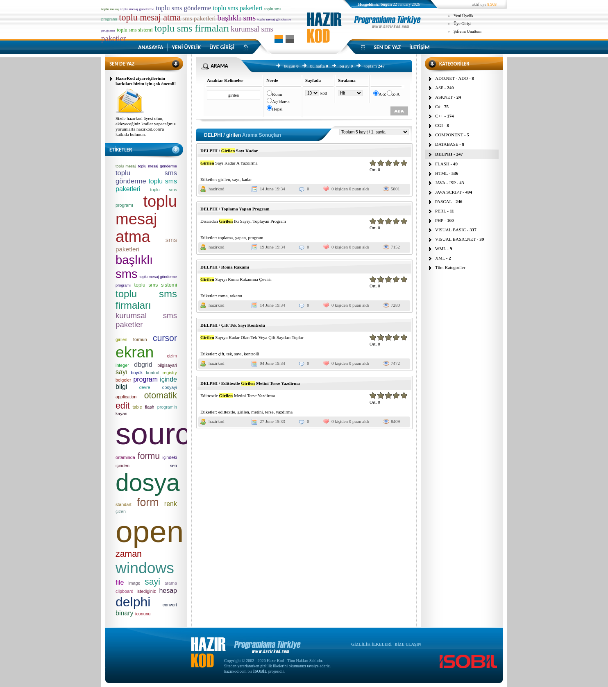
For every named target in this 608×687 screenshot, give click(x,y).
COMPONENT (449, 134)
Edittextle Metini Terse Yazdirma (237, 395)
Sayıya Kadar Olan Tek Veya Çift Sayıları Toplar (251, 337)
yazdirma (284, 411)
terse (269, 411)
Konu (277, 94)
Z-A (395, 94)
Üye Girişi (462, 23)
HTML (441, 173)
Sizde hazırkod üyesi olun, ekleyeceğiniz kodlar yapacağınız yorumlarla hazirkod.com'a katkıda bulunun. (146, 126)
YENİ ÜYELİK (186, 47)
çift (221, 353)
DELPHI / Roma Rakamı (224, 266)
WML (440, 248)
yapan (240, 237)
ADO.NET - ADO (451, 78)
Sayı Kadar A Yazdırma (229, 162)
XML (440, 257)
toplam (370, 65)
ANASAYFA (150, 47)
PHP (439, 220)
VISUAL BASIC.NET (455, 239)
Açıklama (281, 101)
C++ (439, 115)
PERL (440, 210)
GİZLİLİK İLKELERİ (371, 644)
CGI (439, 125)
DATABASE (446, 144)
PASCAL (443, 201)
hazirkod (216, 188)
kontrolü (251, 353)
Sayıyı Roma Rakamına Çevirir (236, 279)
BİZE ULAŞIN (408, 644)
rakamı (236, 295)
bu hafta (317, 65)
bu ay (344, 65)
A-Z (382, 94)
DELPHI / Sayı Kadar (229, 150)
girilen (224, 179)
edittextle (226, 411)
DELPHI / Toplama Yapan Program (235, 208)
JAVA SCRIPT (448, 192)
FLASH (442, 163)
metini (257, 411)
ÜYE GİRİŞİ (221, 47)
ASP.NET (444, 97)
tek (229, 353)
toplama (225, 237)
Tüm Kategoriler (450, 267)
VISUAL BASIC (450, 229)
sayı (236, 179)
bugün (289, 65)
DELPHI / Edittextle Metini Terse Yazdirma (250, 383)
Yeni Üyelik (463, 16)
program (255, 237)
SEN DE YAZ (387, 47)
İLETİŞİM (419, 47)
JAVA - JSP (445, 182)
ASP (439, 87)
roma (223, 295)
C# (437, 106)
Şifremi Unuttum (467, 31)
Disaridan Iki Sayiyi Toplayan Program (243, 221)
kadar (247, 179)
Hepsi (277, 108)
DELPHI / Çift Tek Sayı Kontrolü (232, 325)
